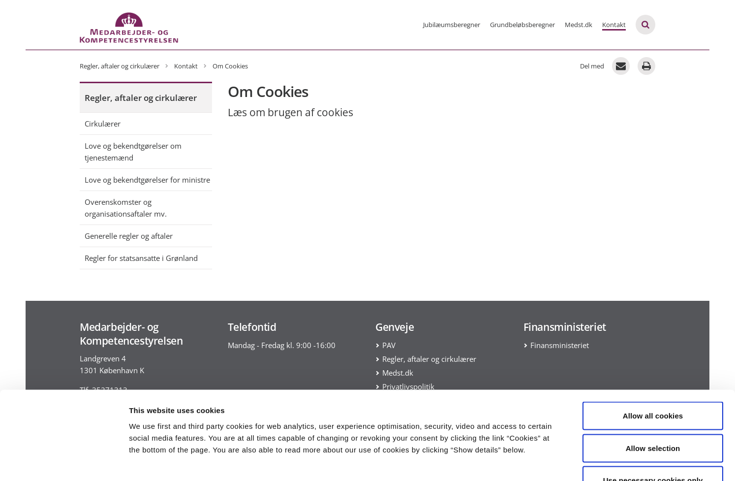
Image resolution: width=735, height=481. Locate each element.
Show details (516, 461)
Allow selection (653, 384)
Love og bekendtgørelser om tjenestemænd (133, 151)
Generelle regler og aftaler (129, 236)
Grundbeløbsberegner (522, 24)
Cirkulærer (103, 123)
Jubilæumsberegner (451, 24)
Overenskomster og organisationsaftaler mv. (126, 208)
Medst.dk (578, 24)
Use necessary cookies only (653, 416)
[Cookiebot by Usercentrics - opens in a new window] (64, 461)
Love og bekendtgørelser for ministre (147, 180)
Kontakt (614, 24)
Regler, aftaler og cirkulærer (141, 97)
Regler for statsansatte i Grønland (141, 258)
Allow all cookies (653, 352)
